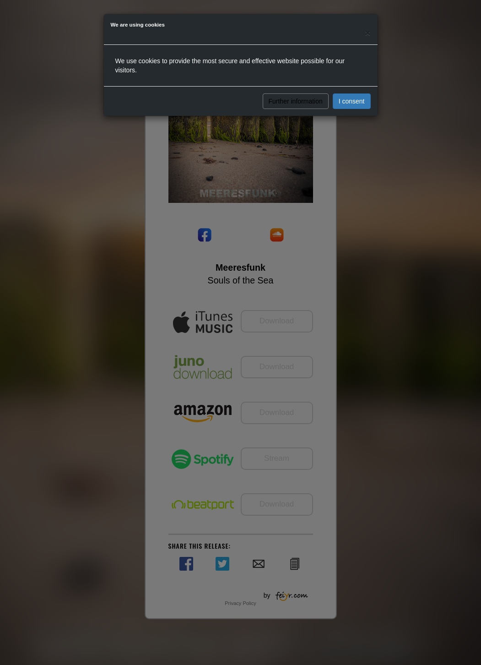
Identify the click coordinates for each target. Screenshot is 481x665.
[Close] (367, 33)
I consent (352, 101)
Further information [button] (296, 101)
